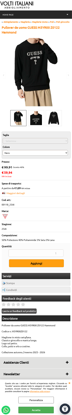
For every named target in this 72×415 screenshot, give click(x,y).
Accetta (36, 410)
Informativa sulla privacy (40, 391)
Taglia (6, 134)
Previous (4, 75)
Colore (6, 146)
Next (68, 75)
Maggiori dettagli (16, 193)
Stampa (10, 283)
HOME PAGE (8, 14)
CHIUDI (69, 382)
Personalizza (36, 400)
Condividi (11, 289)
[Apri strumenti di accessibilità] (65, 409)
